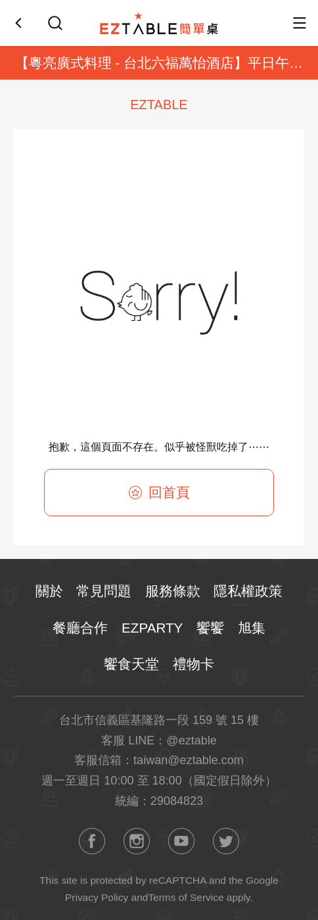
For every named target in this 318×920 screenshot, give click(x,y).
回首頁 (159, 492)
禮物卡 (193, 663)
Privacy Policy (96, 897)
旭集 (251, 627)
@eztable (191, 740)
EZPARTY (152, 627)
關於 (49, 590)
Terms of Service (185, 897)
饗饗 (210, 627)
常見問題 (103, 590)
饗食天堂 (131, 663)
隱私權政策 (248, 590)
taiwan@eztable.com (188, 760)
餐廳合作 (80, 627)
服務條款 (172, 590)
